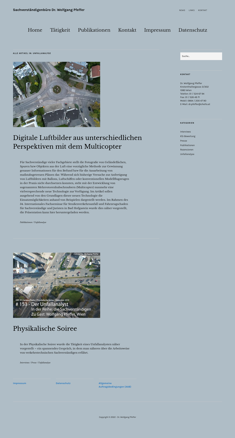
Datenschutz (192, 30)
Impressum (157, 30)
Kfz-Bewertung (187, 136)
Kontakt (202, 10)
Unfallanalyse (40, 231)
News (182, 10)
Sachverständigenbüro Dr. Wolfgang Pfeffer (48, 10)
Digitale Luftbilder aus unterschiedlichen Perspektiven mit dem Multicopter (79, 146)
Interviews (24, 371)
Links (192, 10)
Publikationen (94, 30)
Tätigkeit (60, 30)
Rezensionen (187, 149)
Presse (34, 371)
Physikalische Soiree (51, 337)
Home (35, 30)
